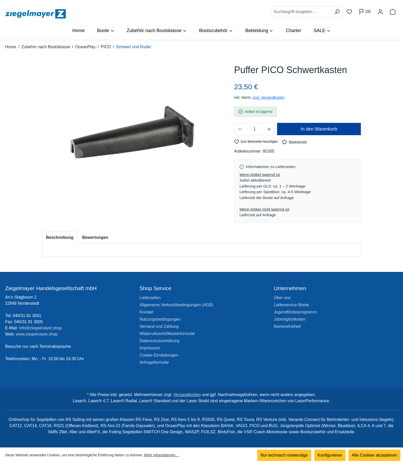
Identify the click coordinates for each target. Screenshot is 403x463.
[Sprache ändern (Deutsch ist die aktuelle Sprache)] (364, 11)
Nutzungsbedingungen (160, 319)
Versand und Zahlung (159, 326)
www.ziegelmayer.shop (37, 334)
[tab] (59, 237)
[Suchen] (337, 11)
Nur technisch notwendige (284, 455)
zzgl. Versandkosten (268, 97)
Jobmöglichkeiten (290, 319)
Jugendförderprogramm (295, 312)
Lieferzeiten (150, 297)
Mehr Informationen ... (161, 455)
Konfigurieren (330, 455)
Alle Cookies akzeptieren (374, 455)
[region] (133, 132)
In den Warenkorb (319, 129)
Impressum (150, 348)
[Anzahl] (254, 129)
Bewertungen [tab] (95, 237)
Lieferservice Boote (291, 305)
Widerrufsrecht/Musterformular (167, 333)
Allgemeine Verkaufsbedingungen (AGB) (176, 305)
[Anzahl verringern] (239, 129)
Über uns (282, 297)
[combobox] (301, 11)
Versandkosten (187, 394)
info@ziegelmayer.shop (40, 328)
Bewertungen (294, 141)
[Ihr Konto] (380, 11)
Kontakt (146, 312)
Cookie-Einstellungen (159, 355)
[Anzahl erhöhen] (269, 129)
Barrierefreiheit (287, 326)
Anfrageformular (154, 362)
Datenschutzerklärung (160, 341)
